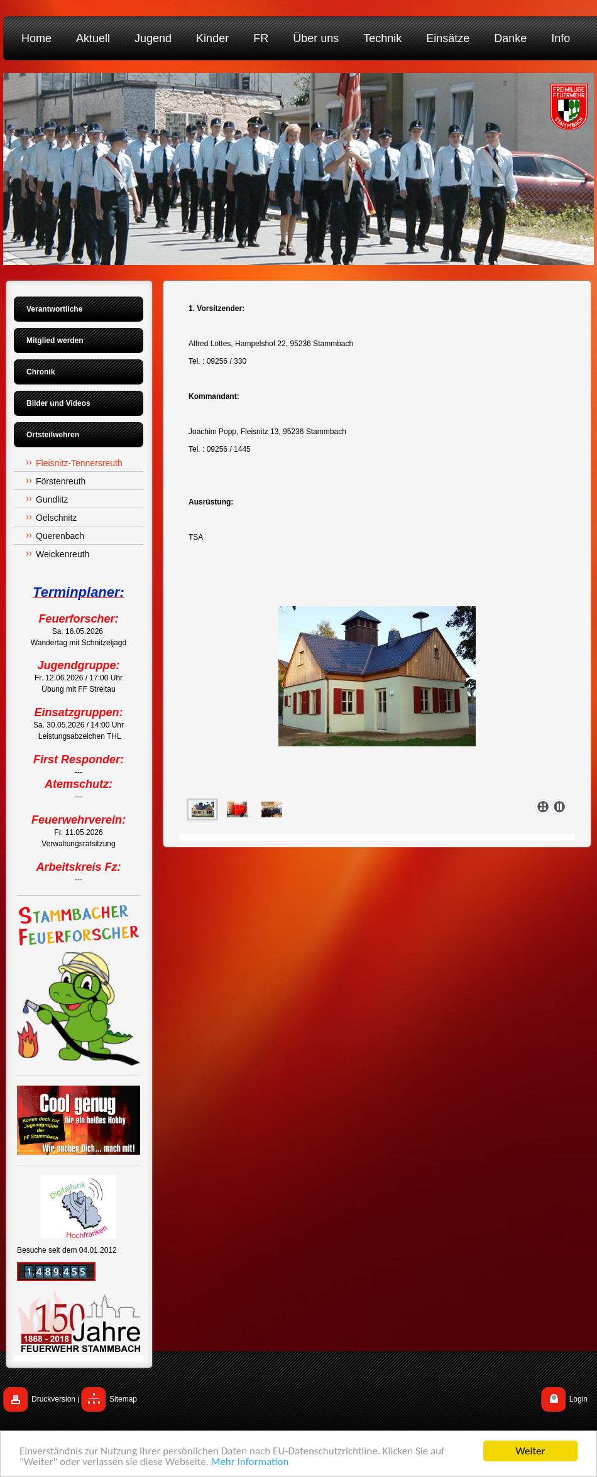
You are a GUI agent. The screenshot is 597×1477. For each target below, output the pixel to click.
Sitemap (123, 1399)
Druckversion (53, 1399)
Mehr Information (249, 1462)
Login (578, 1399)
